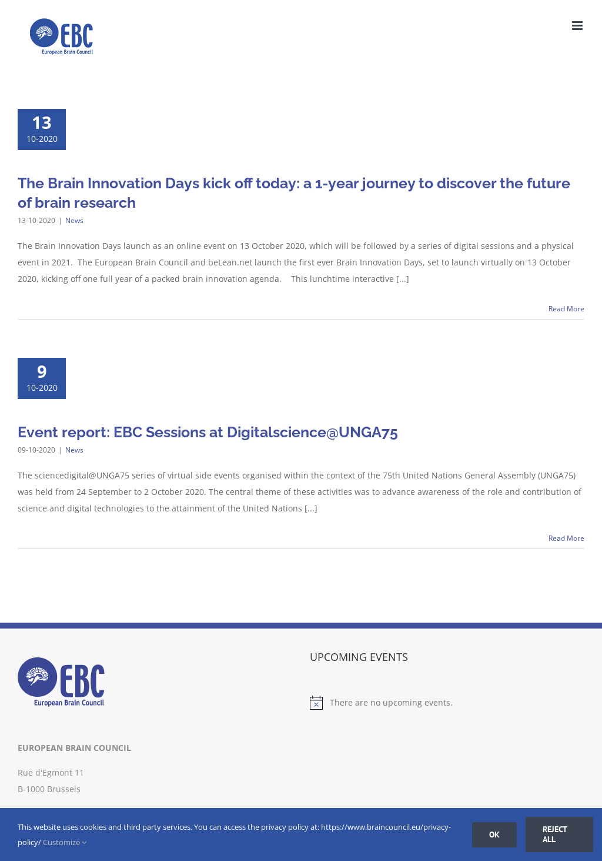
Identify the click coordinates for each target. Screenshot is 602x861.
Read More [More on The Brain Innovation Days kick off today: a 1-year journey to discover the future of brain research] (566, 309)
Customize (64, 842)
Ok (494, 834)
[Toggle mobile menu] (578, 25)
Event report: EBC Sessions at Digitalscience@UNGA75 (208, 432)
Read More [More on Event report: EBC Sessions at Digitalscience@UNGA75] (566, 538)
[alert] (447, 702)
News (74, 220)
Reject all (555, 834)
